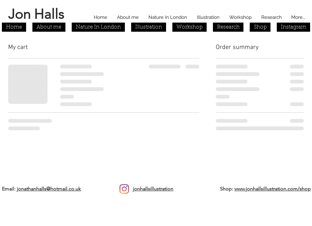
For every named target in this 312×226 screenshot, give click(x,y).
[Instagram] (124, 189)
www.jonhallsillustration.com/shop (272, 189)
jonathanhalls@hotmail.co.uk (49, 189)
